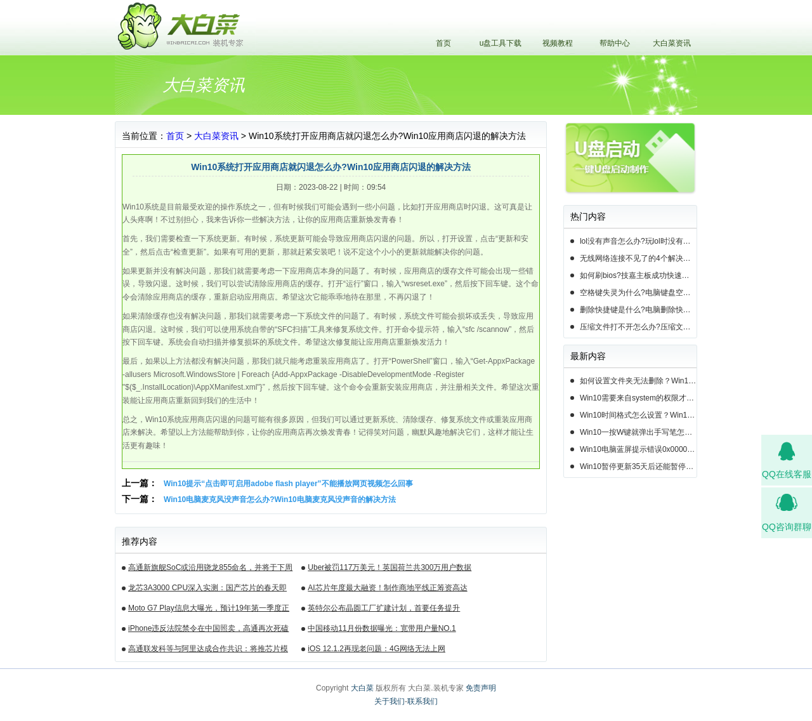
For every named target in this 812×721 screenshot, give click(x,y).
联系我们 (422, 701)
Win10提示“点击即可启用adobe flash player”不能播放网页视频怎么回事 (288, 483)
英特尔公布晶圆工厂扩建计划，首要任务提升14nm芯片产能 (384, 610)
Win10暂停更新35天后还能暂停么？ (638, 466)
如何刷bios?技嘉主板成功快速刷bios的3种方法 (638, 275)
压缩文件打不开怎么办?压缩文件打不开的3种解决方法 (638, 326)
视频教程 (557, 43)
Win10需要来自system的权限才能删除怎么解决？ (638, 398)
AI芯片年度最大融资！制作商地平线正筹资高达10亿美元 (387, 589)
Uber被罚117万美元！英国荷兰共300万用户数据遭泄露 (389, 569)
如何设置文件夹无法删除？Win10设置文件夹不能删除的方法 (638, 380)
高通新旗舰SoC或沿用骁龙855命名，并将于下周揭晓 (210, 569)
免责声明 (481, 688)
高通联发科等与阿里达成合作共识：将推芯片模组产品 (208, 650)
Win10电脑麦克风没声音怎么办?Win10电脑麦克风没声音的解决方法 (280, 499)
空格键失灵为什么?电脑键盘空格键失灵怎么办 (638, 292)
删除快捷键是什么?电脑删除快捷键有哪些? (638, 309)
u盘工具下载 (501, 43)
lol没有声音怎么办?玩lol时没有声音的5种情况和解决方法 (638, 241)
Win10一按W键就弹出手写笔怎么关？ (638, 432)
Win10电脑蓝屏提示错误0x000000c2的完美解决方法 (638, 449)
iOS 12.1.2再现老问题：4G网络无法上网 (376, 648)
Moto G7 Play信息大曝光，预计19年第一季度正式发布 (208, 610)
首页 (443, 43)
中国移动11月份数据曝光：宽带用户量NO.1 (381, 628)
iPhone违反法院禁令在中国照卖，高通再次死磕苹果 (208, 630)
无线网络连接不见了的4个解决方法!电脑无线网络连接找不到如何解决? (638, 258)
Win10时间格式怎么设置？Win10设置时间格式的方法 (638, 415)
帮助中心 (614, 43)
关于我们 (389, 701)
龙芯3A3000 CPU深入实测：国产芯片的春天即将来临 (207, 589)
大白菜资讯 (672, 43)
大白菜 (362, 688)
